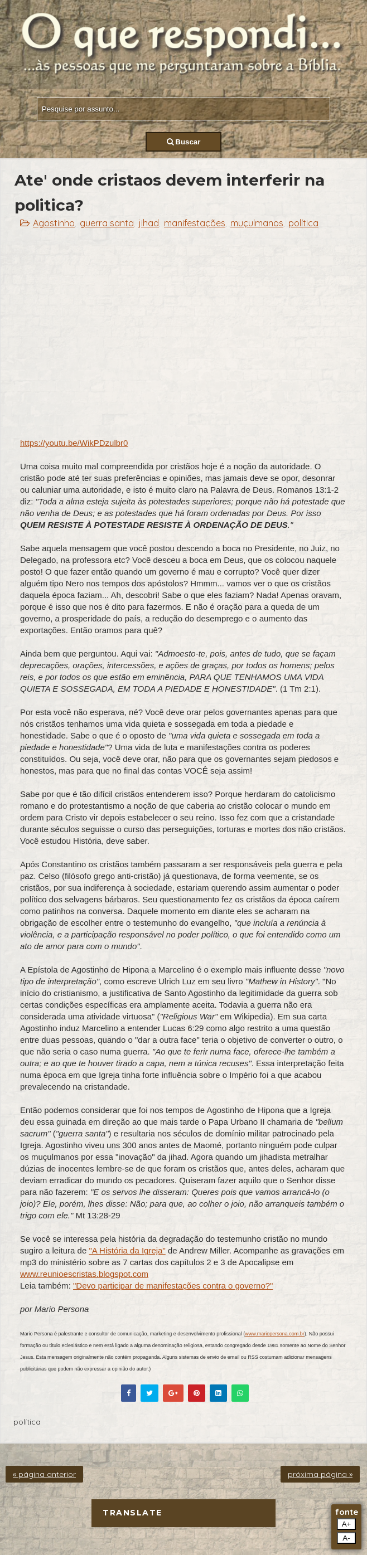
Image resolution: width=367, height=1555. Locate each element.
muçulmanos (256, 223)
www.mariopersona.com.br (275, 1334)
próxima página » (320, 1474)
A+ (346, 1524)
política (303, 223)
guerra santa (107, 223)
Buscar (184, 142)
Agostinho (54, 223)
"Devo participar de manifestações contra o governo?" (173, 1285)
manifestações (194, 223)
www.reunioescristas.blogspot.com (84, 1274)
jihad (149, 223)
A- (346, 1538)
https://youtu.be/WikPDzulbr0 (74, 443)
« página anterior (44, 1474)
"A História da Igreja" (127, 1250)
